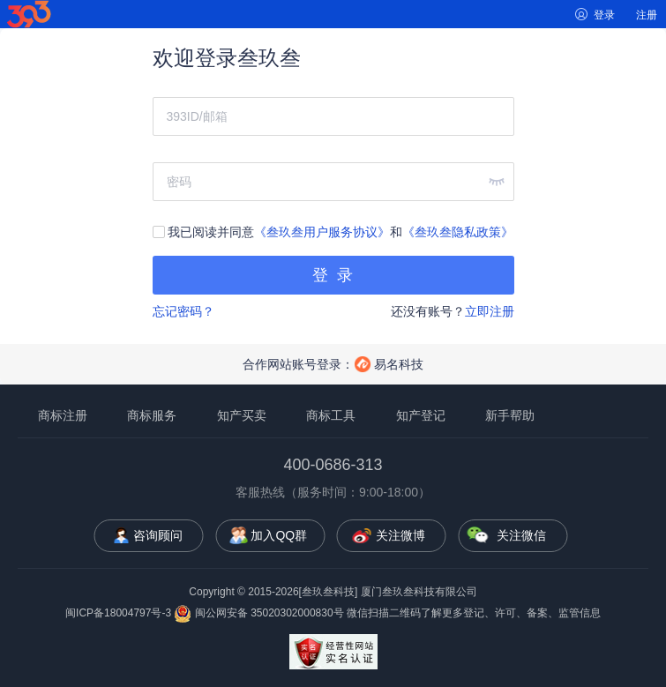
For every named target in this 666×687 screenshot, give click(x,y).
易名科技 (398, 364)
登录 (604, 15)
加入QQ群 (279, 535)
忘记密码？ (183, 311)
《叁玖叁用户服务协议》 (322, 232)
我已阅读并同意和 (333, 232)
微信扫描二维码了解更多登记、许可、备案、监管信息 (474, 613)
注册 (646, 15)
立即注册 (489, 311)
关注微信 (521, 535)
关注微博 (400, 535)
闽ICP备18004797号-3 (118, 613)
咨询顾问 (158, 535)
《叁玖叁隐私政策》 (457, 232)
